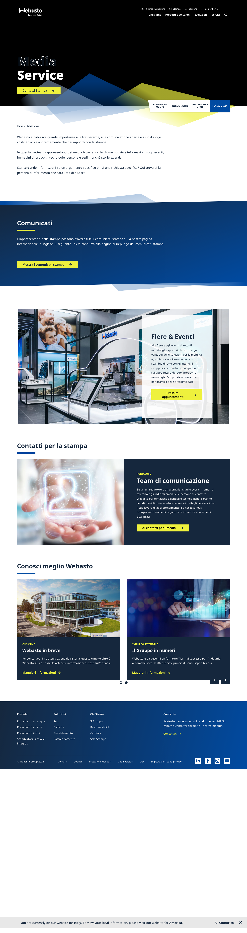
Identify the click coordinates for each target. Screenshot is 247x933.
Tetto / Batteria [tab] (121, 682)
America (175, 923)
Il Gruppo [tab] (126, 682)
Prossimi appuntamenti (173, 395)
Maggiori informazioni (39, 673)
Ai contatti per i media (159, 528)
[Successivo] (225, 680)
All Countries (224, 923)
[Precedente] (214, 680)
